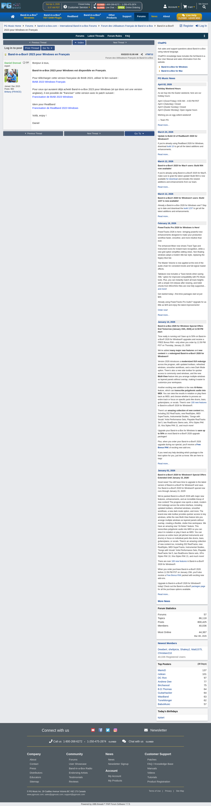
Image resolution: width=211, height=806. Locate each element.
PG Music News (166, 78)
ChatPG (162, 43)
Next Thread (120, 42)
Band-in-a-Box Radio (80, 768)
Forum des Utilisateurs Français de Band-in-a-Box (127, 26)
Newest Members (167, 643)
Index (79, 42)
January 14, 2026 (166, 322)
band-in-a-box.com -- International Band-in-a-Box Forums (67, 26)
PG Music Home (12, 26)
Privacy (168, 791)
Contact (34, 763)
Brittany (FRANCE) (13, 92)
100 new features (198, 402)
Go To (48, 48)
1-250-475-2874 (129, 4)
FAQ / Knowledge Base (160, 763)
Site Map (180, 791)
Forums (29, 26)
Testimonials (76, 777)
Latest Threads (96, 36)
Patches (151, 759)
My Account (114, 776)
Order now (162, 310)
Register (186, 25)
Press (33, 768)
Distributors (36, 772)
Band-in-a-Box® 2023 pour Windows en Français (39, 54)
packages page (198, 586)
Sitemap (34, 781)
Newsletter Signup (118, 763)
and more (162, 289)
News (111, 759)
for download (172, 179)
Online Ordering (133, 7)
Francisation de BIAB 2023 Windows (52, 96)
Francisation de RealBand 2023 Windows (55, 108)
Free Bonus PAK (173, 575)
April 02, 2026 (165, 84)
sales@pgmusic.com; (54, 794)
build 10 (170, 146)
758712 (149, 54)
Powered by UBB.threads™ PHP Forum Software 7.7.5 (105, 804)
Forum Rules (115, 36)
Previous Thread (37, 42)
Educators (35, 777)
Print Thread (32, 48)
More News (164, 601)
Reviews (73, 781)
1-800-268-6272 (112, 4)
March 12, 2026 (165, 161)
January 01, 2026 (166, 470)
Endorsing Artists (78, 772)
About (33, 759)
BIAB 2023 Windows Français (48, 81)
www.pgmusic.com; (35, 794)
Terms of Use (155, 791)
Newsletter (158, 730)
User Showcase (77, 763)
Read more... (163, 125)
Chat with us (136, 741)
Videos (151, 772)
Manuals (152, 768)
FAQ (127, 36)
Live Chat (110, 7)
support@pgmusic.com (74, 794)
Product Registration (158, 781)
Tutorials (152, 777)
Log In (201, 25)
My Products (115, 780)
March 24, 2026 (165, 132)
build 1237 (188, 208)
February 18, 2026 (167, 223)
